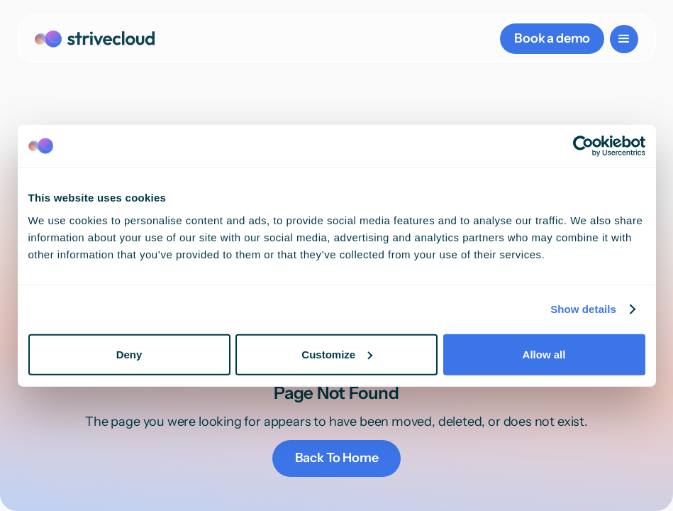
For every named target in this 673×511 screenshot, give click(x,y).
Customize (336, 354)
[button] (624, 39)
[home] (95, 38)
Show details (583, 309)
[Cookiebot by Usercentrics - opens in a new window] (583, 146)
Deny (129, 354)
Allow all (544, 354)
